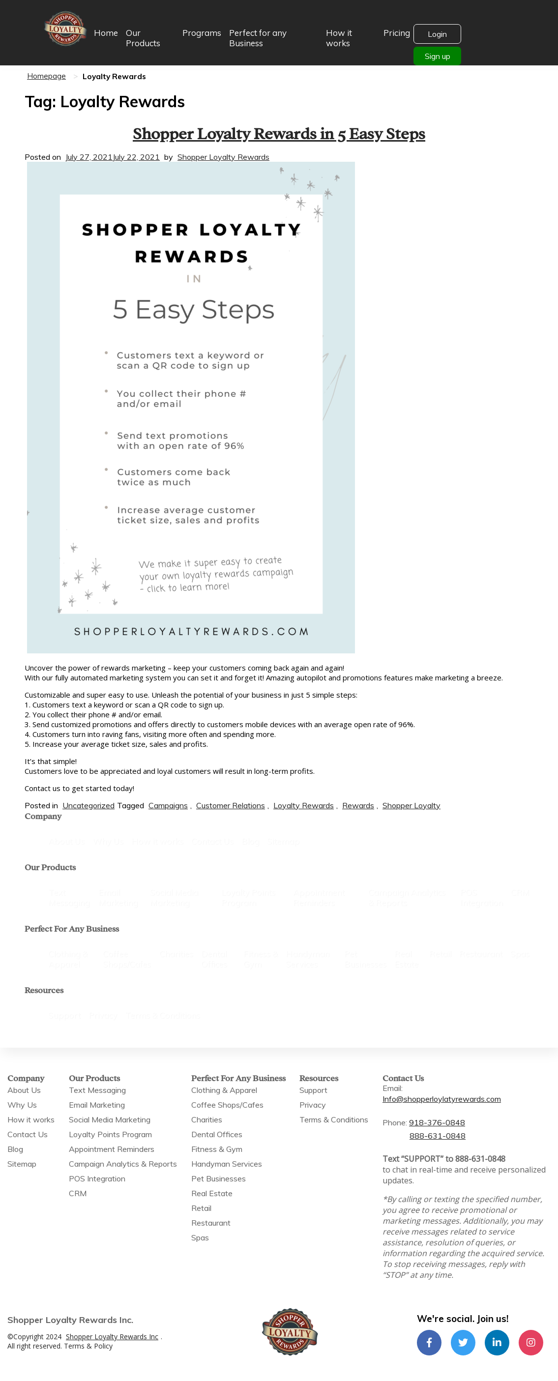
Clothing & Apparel (68, 958)
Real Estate (406, 958)
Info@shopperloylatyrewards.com (441, 1099)
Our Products (143, 38)
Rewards (358, 805)
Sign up (437, 56)
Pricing (396, 33)
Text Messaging (68, 897)
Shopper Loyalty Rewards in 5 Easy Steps (279, 132)
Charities (176, 953)
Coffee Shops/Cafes (127, 958)
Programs (201, 33)
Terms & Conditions (162, 1015)
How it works (339, 38)
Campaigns (168, 805)
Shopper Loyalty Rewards (223, 157)
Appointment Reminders (319, 897)
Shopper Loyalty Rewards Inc (112, 1336)
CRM (520, 892)
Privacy (102, 1015)
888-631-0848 (438, 1136)
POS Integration (481, 897)
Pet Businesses (365, 958)
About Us (66, 841)
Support (64, 1015)
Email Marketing (118, 897)
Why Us (107, 841)
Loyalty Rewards (303, 805)
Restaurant (480, 953)
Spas (519, 953)
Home (106, 33)
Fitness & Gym (260, 958)
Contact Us (212, 841)
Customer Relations (230, 805)
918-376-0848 (437, 1122)
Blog (250, 841)
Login (437, 34)
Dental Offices (214, 958)
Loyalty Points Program (248, 897)
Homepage (46, 76)
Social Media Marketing (174, 897)
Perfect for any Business (258, 38)
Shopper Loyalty (411, 805)
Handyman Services (307, 958)
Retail (440, 953)
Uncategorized (88, 805)
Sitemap (283, 841)
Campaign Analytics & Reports (406, 897)
